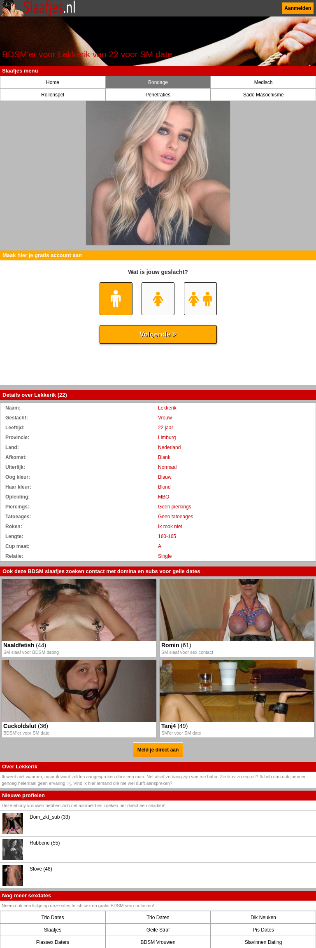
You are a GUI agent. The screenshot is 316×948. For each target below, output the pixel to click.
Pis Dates (263, 930)
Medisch (263, 82)
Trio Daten (158, 917)
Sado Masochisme (263, 95)
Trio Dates (53, 917)
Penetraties (158, 95)
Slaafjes (53, 930)
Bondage (158, 82)
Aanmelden (297, 8)
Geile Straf (158, 930)
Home (52, 82)
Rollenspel (52, 95)
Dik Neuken (263, 917)
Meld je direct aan (158, 750)
